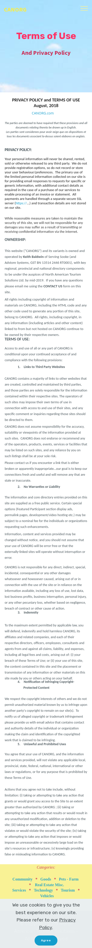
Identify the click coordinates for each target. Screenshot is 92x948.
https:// (21, 205)
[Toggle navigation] (84, 8)
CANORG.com (43, 113)
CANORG (15, 9)
